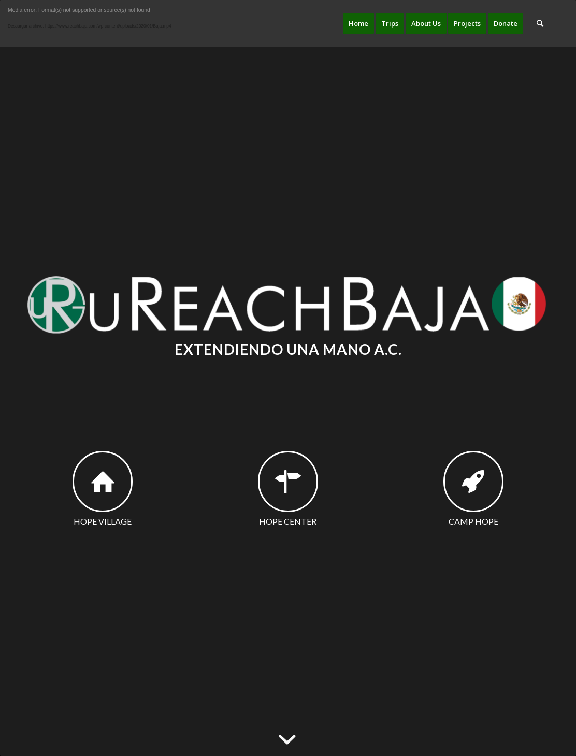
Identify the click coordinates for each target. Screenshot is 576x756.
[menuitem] (358, 23)
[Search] (540, 23)
